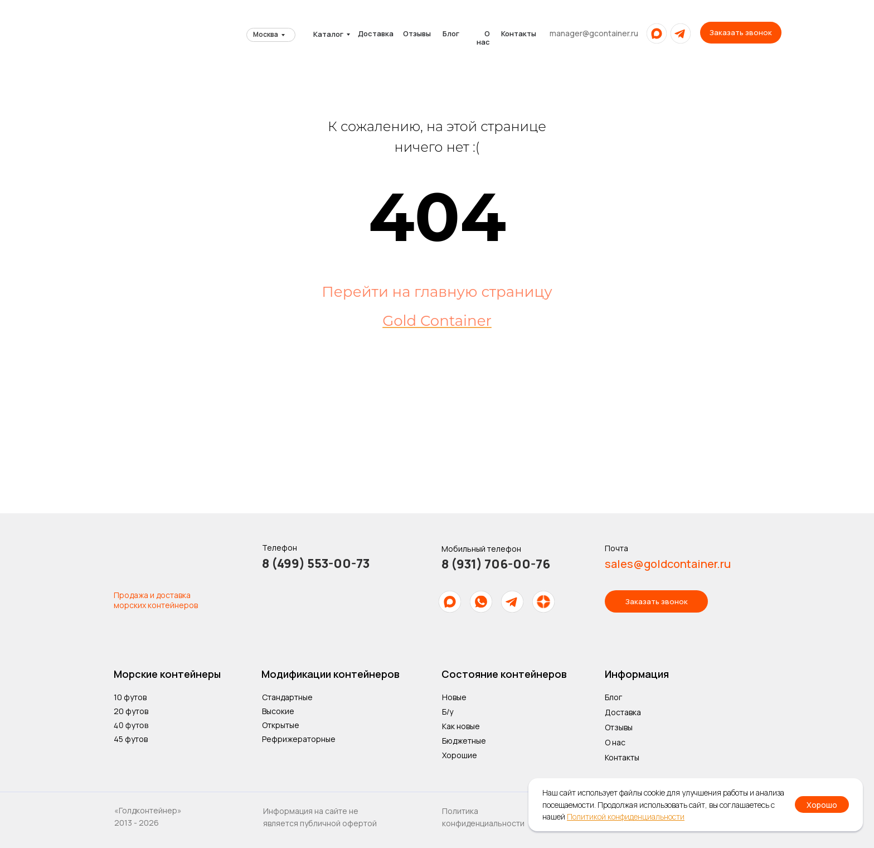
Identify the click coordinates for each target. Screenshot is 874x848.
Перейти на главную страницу (437, 292)
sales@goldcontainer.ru (668, 563)
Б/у (447, 711)
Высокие (278, 711)
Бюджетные (464, 740)
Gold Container (437, 321)
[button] (740, 33)
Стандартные (287, 697)
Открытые (280, 725)
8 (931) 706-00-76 (495, 564)
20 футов (131, 711)
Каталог (328, 34)
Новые (454, 697)
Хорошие (459, 755)
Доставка (376, 33)
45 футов (131, 739)
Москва (265, 34)
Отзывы (417, 33)
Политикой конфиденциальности (625, 816)
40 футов (131, 724)
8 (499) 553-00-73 (316, 563)
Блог (451, 33)
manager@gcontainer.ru (594, 33)
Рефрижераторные (299, 739)
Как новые (461, 726)
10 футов (130, 697)
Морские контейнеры (167, 674)
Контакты (518, 33)
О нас (483, 37)
